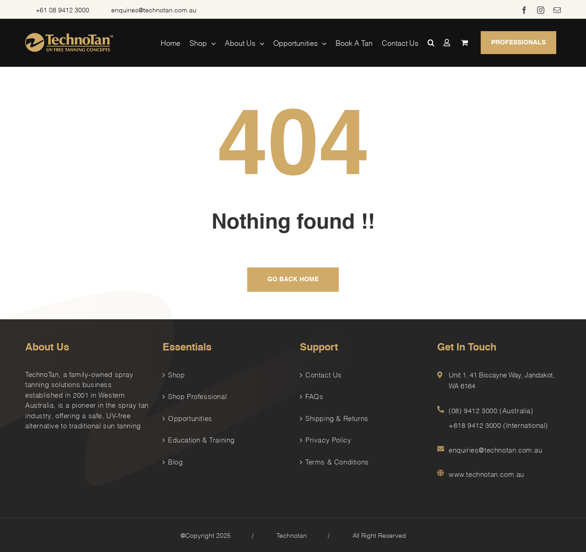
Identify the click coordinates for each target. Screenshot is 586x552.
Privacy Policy (328, 439)
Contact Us (323, 374)
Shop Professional (197, 396)
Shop (176, 374)
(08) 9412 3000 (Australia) (491, 410)
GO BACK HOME (293, 279)
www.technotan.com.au (486, 473)
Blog (175, 461)
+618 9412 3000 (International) (498, 424)
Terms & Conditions (337, 461)
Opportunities (190, 418)
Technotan (292, 534)
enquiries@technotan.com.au (153, 9)
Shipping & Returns (337, 418)
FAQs (314, 396)
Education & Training (201, 439)
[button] (431, 42)
